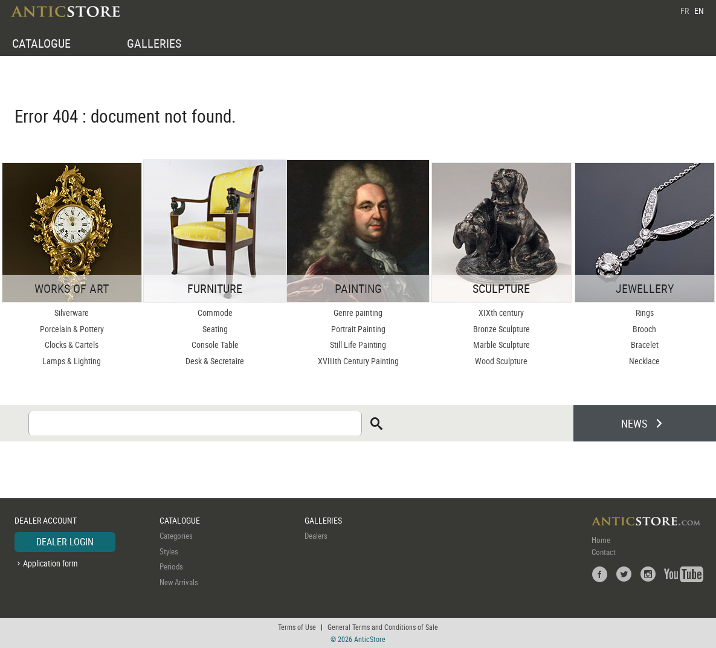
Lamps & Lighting (71, 361)
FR (684, 10)
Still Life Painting (358, 344)
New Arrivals (179, 582)
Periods (171, 566)
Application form (50, 563)
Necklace (644, 361)
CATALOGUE (41, 43)
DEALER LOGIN (65, 541)
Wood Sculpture (501, 361)
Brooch (644, 329)
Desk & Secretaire (214, 361)
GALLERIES (154, 43)
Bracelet (645, 344)
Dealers (316, 535)
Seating (215, 329)
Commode (215, 312)
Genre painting (358, 312)
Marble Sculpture (501, 344)
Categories (176, 535)
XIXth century (501, 312)
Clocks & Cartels (71, 344)
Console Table (215, 344)
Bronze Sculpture (501, 329)
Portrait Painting (358, 329)
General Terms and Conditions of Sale (382, 627)
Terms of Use (297, 627)
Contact (604, 552)
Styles (169, 551)
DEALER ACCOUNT (46, 520)
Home (601, 539)
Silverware (71, 312)
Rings (645, 312)
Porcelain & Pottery (72, 329)
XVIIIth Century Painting (358, 361)
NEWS (634, 423)
